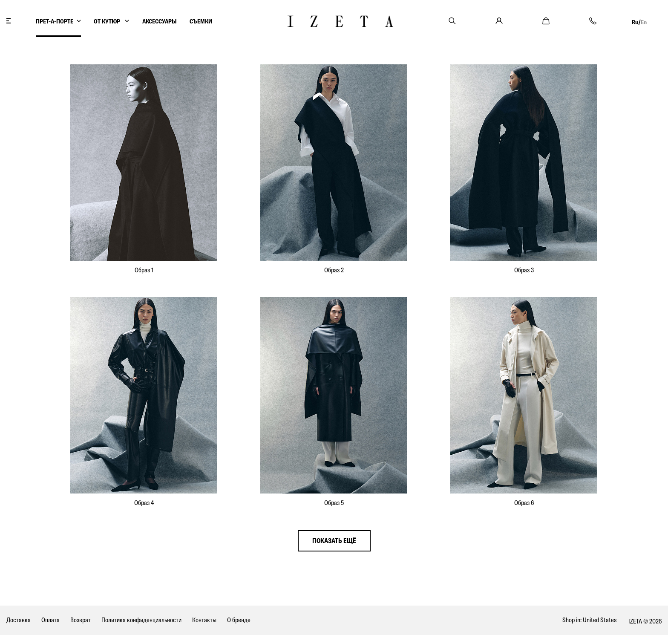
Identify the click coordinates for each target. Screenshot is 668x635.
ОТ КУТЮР (107, 21)
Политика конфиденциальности (141, 620)
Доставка (18, 620)
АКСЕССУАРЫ (159, 21)
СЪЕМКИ (201, 21)
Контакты (204, 620)
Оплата (50, 620)
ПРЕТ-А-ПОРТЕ (54, 21)
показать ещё (334, 541)
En (644, 22)
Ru (635, 22)
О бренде (238, 620)
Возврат (80, 620)
